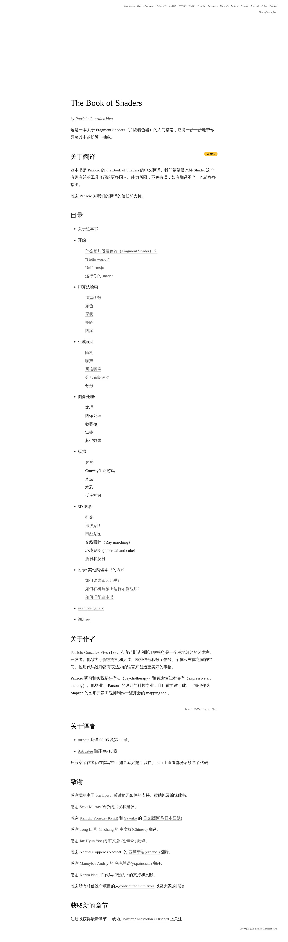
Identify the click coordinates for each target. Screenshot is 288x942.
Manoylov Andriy (94, 863)
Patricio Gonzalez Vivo (94, 118)
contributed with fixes (136, 886)
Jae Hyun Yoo (91, 840)
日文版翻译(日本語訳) (162, 818)
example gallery (91, 608)
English (273, 6)
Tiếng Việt (161, 6)
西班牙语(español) (144, 852)
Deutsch (245, 6)
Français (224, 6)
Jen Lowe (103, 795)
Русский (255, 6)
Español (202, 6)
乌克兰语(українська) (133, 863)
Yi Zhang (106, 829)
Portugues (213, 6)
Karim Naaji (90, 874)
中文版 (182, 6)
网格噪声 (93, 369)
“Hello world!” (97, 259)
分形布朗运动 (97, 377)
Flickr (214, 709)
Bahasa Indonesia (145, 6)
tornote (83, 739)
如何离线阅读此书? (102, 580)
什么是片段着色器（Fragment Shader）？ (121, 251)
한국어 (191, 6)
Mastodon (145, 919)
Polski (264, 6)
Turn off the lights (267, 12)
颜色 (89, 306)
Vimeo (206, 709)
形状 (89, 314)
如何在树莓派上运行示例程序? (112, 588)
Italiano (234, 6)
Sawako (130, 818)
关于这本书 (88, 228)
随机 (89, 352)
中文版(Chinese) (134, 829)
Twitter (188, 709)
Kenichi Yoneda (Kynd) (99, 818)
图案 (89, 330)
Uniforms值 (95, 267)
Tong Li (86, 829)
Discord (162, 919)
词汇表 (84, 619)
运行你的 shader (99, 276)
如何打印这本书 (99, 597)
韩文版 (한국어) (122, 840)
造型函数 (93, 297)
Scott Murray (90, 806)
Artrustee (85, 751)
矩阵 (89, 322)
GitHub (197, 709)
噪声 (89, 361)
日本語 (172, 6)
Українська (129, 6)
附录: (82, 569)
